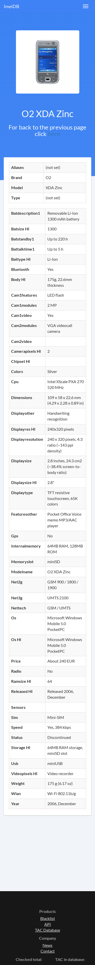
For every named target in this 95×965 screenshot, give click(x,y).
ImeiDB (11, 6)
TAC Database (47, 930)
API (47, 924)
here (54, 133)
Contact (48, 951)
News (47, 945)
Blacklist (47, 918)
